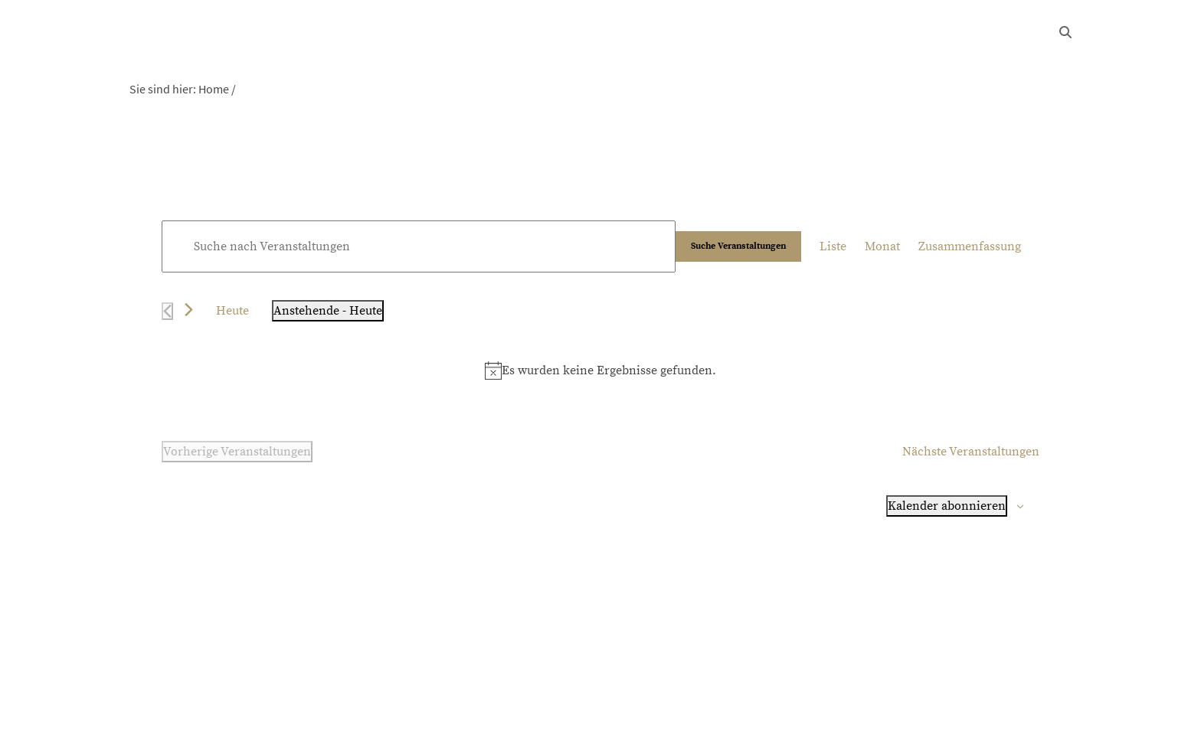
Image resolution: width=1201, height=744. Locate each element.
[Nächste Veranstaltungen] (189, 309)
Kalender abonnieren (947, 506)
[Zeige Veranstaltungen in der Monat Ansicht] (882, 246)
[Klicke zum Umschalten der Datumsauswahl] (328, 310)
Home (213, 88)
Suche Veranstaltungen (738, 246)
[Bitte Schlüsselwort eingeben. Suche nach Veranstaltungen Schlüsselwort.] (419, 246)
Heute (232, 310)
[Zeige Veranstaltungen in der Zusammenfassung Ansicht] (969, 246)
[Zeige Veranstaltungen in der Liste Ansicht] (833, 246)
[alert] (600, 370)
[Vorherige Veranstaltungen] (167, 311)
